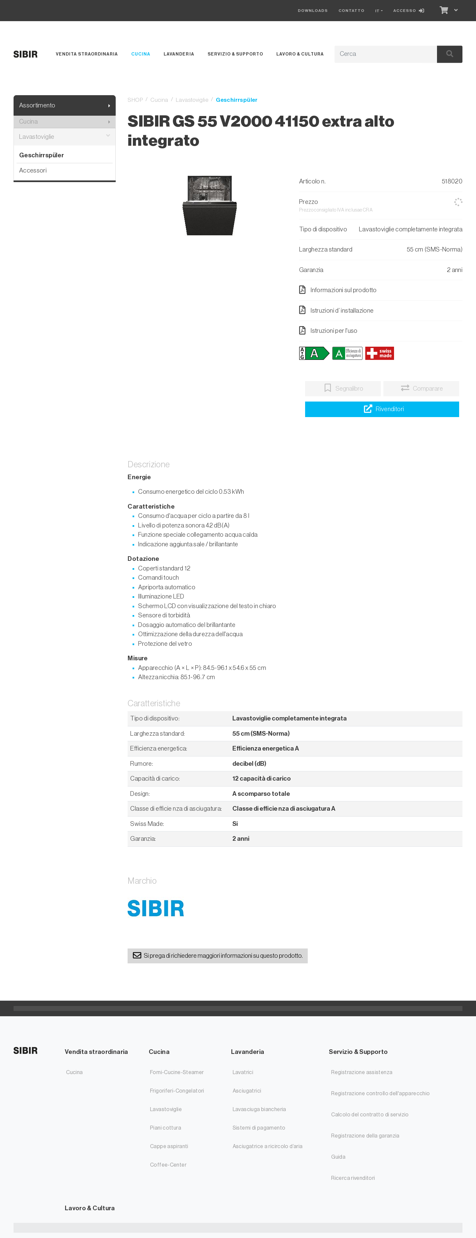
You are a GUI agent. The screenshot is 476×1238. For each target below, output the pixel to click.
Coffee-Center (168, 1165)
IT (377, 11)
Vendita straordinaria (87, 54)
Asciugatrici (247, 1091)
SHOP (135, 100)
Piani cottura (165, 1128)
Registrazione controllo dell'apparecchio (380, 1093)
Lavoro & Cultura (300, 54)
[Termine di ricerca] (378, 54)
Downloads (313, 11)
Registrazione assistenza (361, 1072)
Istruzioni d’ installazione (336, 310)
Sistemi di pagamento (259, 1128)
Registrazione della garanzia (365, 1136)
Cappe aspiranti (169, 1146)
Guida (338, 1157)
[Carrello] (443, 10)
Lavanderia (179, 54)
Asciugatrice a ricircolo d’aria (268, 1146)
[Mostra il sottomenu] (109, 106)
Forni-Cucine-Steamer (177, 1072)
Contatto (351, 11)
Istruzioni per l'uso (328, 330)
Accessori (33, 170)
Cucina (140, 54)
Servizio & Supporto (235, 54)
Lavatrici (243, 1072)
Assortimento (37, 105)
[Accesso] (410, 10)
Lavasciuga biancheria (259, 1109)
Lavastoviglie (64, 137)
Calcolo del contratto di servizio (370, 1114)
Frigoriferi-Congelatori (177, 1091)
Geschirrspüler (41, 155)
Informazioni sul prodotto (338, 290)
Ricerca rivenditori (353, 1178)
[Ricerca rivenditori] (382, 409)
